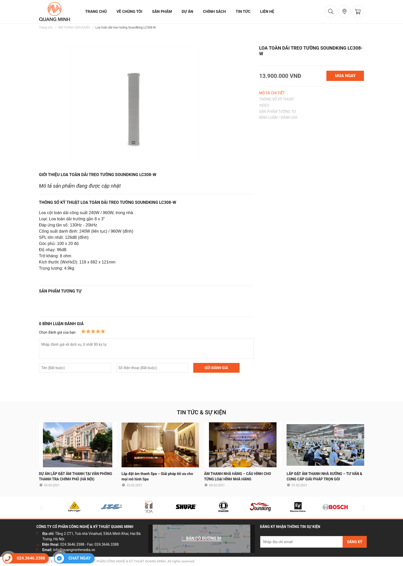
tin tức (243, 11)
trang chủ (96, 11)
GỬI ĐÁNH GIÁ (216, 368)
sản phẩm (162, 11)
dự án (187, 11)
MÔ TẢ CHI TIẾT (272, 93)
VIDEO (264, 105)
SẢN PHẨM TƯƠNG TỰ (277, 111)
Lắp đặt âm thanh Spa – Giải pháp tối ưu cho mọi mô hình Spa (157, 476)
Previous (40, 508)
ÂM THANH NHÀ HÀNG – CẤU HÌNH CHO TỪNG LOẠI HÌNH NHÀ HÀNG (237, 476)
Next (362, 508)
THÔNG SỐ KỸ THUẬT (276, 99)
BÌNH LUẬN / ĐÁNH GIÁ (278, 117)
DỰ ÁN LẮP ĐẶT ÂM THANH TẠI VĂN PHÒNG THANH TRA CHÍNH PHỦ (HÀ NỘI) (75, 476)
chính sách (214, 11)
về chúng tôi (129, 11)
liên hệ (267, 11)
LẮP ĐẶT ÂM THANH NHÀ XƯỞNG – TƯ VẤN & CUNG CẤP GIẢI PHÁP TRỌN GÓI (324, 476)
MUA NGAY (345, 75)
